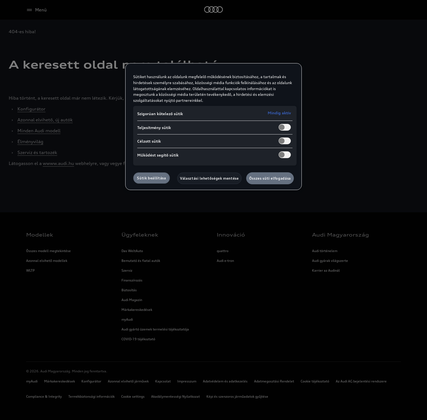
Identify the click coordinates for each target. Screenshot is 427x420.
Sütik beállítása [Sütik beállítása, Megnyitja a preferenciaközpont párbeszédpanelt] (151, 178)
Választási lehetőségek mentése (209, 178)
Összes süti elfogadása (270, 178)
